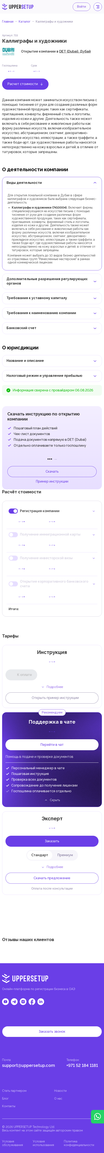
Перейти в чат (52, 745)
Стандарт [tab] (39, 855)
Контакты (8, 1106)
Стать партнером (14, 1090)
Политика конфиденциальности (79, 1143)
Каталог (24, 21)
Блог (5, 1098)
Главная (7, 21)
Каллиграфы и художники (54, 21)
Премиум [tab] (65, 855)
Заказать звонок (52, 1032)
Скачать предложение (52, 878)
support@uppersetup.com (28, 1065)
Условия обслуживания (12, 1143)
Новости (60, 1090)
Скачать (52, 471)
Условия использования (43, 1143)
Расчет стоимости (25, 84)
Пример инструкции (52, 481)
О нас (58, 1098)
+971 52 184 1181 (82, 1065)
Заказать (52, 841)
